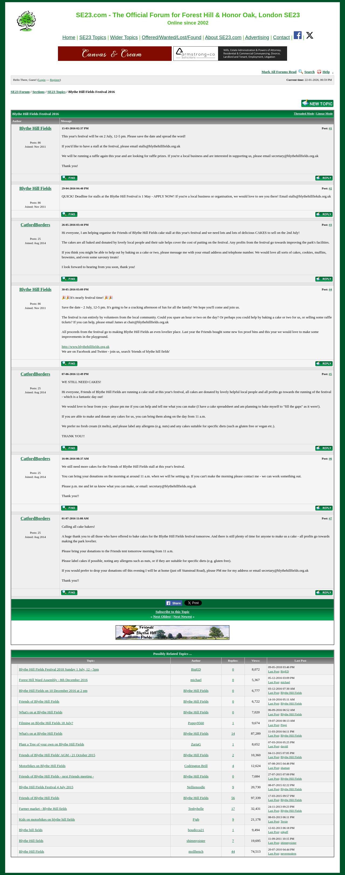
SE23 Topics (92, 37)
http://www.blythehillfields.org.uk (85, 347)
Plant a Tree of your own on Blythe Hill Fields (51, 744)
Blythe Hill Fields (35, 128)
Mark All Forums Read (278, 72)
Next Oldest (162, 616)
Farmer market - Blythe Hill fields (43, 809)
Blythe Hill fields (31, 841)
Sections (38, 92)
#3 (330, 224)
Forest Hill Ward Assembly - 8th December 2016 (53, 680)
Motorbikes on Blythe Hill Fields (42, 766)
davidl (284, 746)
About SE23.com (223, 37)
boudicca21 (196, 830)
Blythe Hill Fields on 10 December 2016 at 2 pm (53, 691)
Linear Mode (324, 113)
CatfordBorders (35, 225)
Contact (281, 37)
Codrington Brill (196, 766)
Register (55, 79)
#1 (330, 128)
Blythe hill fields (30, 830)
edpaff (284, 832)
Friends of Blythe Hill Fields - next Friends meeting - (56, 776)
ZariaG (196, 744)
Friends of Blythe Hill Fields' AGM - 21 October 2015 (57, 755)
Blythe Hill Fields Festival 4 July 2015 (46, 787)
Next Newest (182, 616)
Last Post (273, 671)
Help (323, 72)
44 (233, 851)
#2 (330, 188)
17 (233, 809)
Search (307, 72)
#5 (330, 374)
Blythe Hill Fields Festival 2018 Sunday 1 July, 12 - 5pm (59, 669)
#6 (330, 458)
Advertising (257, 37)
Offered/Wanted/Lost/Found (171, 37)
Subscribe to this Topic (172, 612)
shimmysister (196, 841)
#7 (330, 518)
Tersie (284, 821)
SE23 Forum (20, 92)
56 (233, 798)
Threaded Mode (304, 113)
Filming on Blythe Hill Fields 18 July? (46, 723)
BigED (196, 669)
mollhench (196, 851)
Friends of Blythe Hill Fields (39, 701)
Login (41, 79)
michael (195, 680)
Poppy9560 (196, 723)
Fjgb (196, 819)
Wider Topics (124, 37)
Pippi (284, 725)
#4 (330, 289)
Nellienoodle (196, 787)
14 (233, 733)
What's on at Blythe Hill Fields (40, 712)
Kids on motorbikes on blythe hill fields (47, 819)
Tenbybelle (196, 809)
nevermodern (288, 853)
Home (68, 37)
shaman (285, 767)
